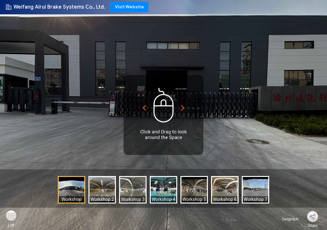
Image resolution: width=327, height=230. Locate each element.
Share (313, 225)
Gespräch (286, 219)
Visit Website (129, 7)
